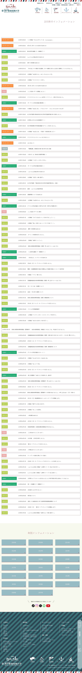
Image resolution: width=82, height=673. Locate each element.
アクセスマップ (60, 665)
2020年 (14, 559)
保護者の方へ (77, 3)
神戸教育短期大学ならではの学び (10, 641)
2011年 (14, 584)
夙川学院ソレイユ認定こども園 (68, 628)
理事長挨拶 (5, 625)
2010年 (41, 584)
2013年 (41, 576)
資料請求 (73, 665)
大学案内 (37, 12)
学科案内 (47, 12)
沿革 (4, 630)
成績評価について (7, 649)
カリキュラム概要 (7, 644)
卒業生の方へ (58, 3)
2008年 (14, 592)
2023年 (14, 551)
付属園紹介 (5, 635)
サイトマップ (45, 665)
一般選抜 (25, 638)
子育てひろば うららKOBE (67, 635)
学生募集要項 (25, 625)
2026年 (14, 542)
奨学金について (26, 646)
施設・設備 (44, 627)
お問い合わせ (68, 665)
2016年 (41, 567)
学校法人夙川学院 (65, 622)
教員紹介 (5, 647)
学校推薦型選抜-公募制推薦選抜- (30, 636)
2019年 (41, 559)
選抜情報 (56, 12)
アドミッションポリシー (28, 627)
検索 (78, 5)
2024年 (67, 542)
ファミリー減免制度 (27, 643)
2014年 (14, 576)
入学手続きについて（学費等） (29, 644)
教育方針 (5, 628)
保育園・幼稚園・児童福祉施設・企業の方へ (63, 5)
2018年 (67, 559)
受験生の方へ (40, 3)
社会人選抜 (25, 641)
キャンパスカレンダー (47, 632)
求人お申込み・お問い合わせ (48, 640)
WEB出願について (26, 628)
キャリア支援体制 (46, 638)
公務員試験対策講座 (46, 641)
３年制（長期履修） (7, 643)
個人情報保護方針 (53, 665)
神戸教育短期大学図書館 (47, 625)
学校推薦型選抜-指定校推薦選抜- (30, 635)
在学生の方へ (49, 3)
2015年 (67, 567)
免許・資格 (5, 651)
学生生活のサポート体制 (47, 630)
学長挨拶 (5, 627)
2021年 (67, 551)
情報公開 (5, 632)
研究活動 (5, 633)
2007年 (41, 592)
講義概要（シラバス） (8, 646)
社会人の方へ (68, 3)
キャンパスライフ (66, 12)
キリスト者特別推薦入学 (28, 639)
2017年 (14, 567)
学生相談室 (44, 628)
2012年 (67, 576)
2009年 (67, 584)
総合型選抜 (25, 633)
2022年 (41, 551)
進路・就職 (76, 12)
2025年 (41, 542)
